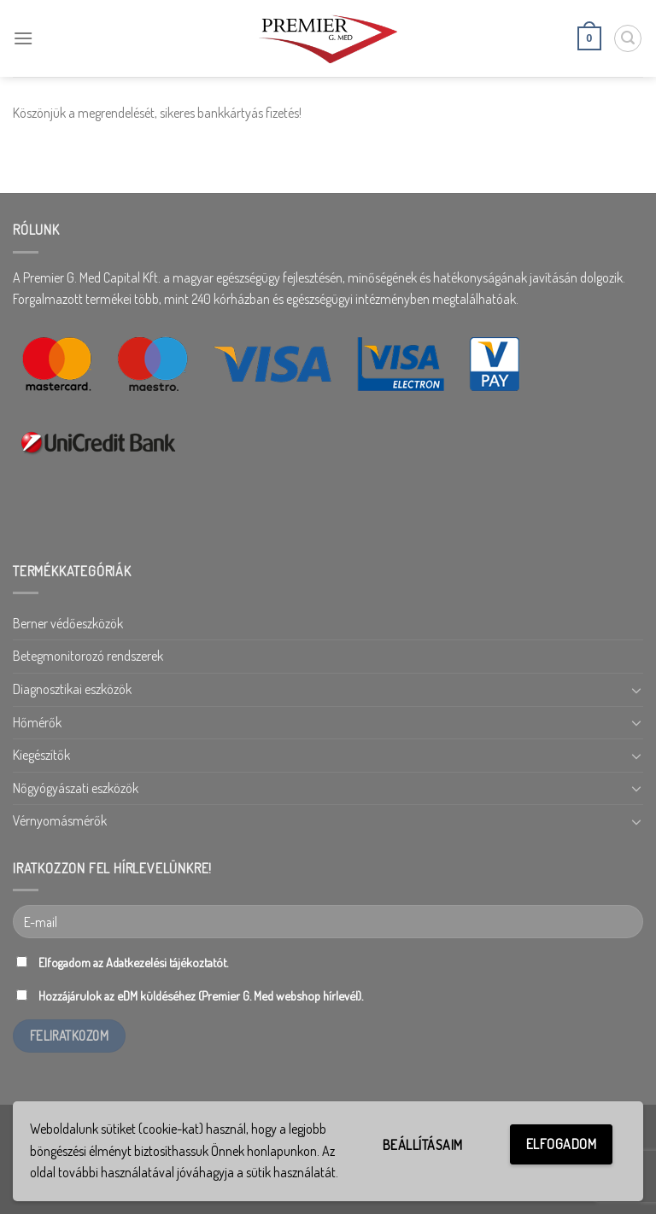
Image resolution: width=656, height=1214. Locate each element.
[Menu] (23, 38)
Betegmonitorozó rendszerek (88, 655)
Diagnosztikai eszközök (72, 688)
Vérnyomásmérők (60, 820)
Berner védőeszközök (68, 623)
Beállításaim (423, 1144)
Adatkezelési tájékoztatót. (167, 962)
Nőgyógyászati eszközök (75, 788)
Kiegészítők (41, 754)
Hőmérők (37, 722)
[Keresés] (627, 38)
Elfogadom (561, 1144)
